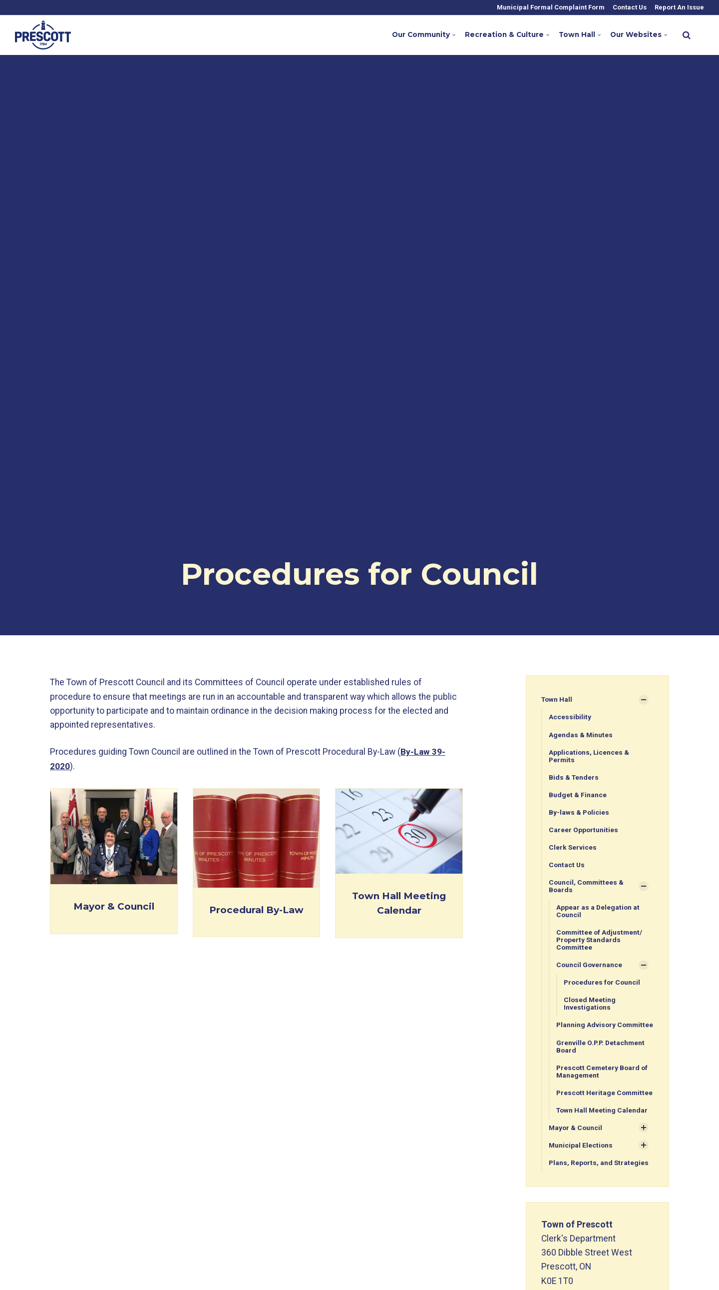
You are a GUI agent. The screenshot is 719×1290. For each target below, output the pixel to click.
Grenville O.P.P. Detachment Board (601, 1058)
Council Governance (589, 968)
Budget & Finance (578, 796)
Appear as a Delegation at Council (598, 913)
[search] (686, 35)
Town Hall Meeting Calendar (603, 1130)
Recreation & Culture (500, 34)
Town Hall (576, 34)
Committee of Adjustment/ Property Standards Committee (600, 942)
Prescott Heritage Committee (586, 1108)
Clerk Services (573, 849)
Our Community (413, 34)
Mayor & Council (113, 906)
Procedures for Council (603, 986)
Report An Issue (678, 7)
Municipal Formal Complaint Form (550, 7)
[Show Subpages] (644, 700)
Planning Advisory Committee (586, 1032)
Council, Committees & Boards (587, 888)
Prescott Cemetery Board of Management (603, 1083)
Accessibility (570, 717)
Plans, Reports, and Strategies (599, 1183)
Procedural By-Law (256, 909)
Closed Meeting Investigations (590, 1007)
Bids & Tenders (574, 778)
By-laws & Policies (579, 813)
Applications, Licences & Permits (589, 756)
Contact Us (629, 7)
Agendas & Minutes (581, 735)
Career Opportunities (584, 831)
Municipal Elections (581, 1166)
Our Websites (636, 34)
